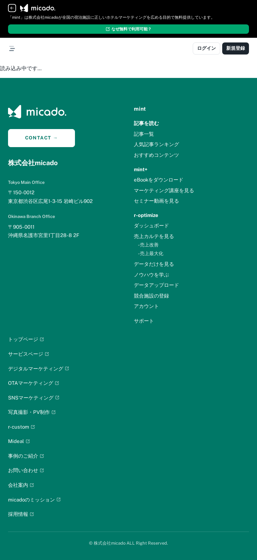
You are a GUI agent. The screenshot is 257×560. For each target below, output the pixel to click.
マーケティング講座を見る (164, 190)
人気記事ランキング (156, 144)
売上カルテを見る (154, 236)
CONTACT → (41, 137)
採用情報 (21, 514)
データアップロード (156, 285)
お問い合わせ (26, 470)
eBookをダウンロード (158, 180)
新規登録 (235, 48)
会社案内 (21, 485)
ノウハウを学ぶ (151, 274)
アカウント (146, 306)
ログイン (206, 48)
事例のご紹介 (26, 456)
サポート (144, 321)
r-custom (21, 427)
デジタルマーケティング (38, 368)
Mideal (19, 441)
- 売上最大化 (150, 253)
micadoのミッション (34, 499)
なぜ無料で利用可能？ (128, 29)
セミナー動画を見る (156, 201)
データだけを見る (154, 264)
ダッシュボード (151, 225)
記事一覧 (144, 134)
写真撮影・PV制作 (32, 412)
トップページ (26, 339)
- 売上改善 (148, 244)
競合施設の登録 (151, 296)
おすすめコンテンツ (156, 155)
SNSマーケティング (34, 398)
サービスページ (28, 354)
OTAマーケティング (33, 383)
